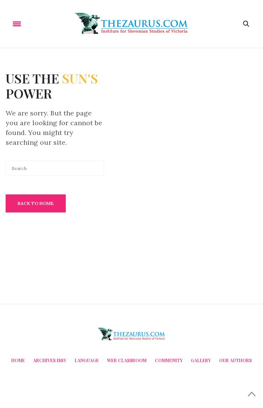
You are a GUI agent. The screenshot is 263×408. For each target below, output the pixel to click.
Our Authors (235, 360)
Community (169, 360)
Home (18, 360)
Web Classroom (127, 360)
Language (87, 360)
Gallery (201, 360)
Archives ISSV (50, 360)
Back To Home (36, 203)
